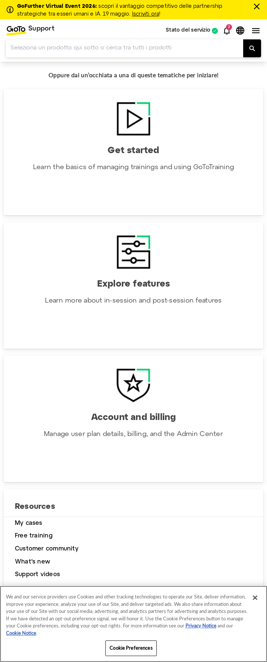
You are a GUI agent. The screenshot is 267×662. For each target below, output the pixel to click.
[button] (226, 30)
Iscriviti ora (145, 14)
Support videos (37, 574)
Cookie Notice (21, 633)
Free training (34, 536)
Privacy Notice (200, 626)
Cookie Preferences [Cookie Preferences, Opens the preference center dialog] (130, 648)
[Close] (255, 598)
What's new (32, 562)
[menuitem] (30, 31)
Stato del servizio (188, 30)
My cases (28, 523)
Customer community (47, 549)
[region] (133, 624)
